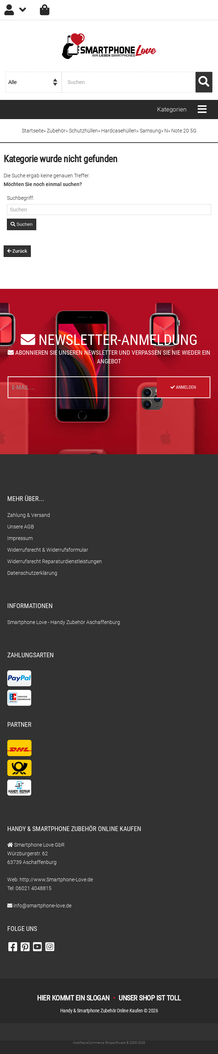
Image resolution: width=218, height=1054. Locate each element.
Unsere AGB (20, 527)
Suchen (22, 224)
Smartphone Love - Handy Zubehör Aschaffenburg (63, 622)
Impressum (20, 538)
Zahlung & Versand (28, 515)
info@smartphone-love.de (42, 905)
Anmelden (183, 387)
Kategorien (171, 109)
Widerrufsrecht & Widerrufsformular (47, 550)
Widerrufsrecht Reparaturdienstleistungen (54, 561)
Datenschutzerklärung (32, 573)
